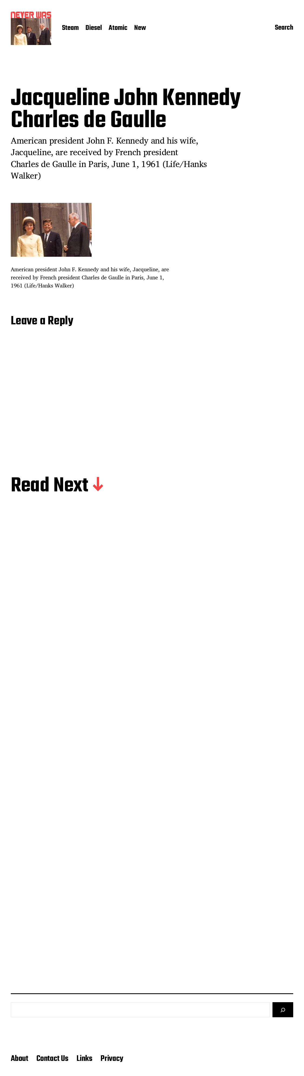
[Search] (282, 1009)
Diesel (93, 28)
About (19, 1059)
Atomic (118, 28)
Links (84, 1059)
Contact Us (52, 1059)
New (140, 28)
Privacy (112, 1059)
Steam (70, 28)
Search (284, 28)
